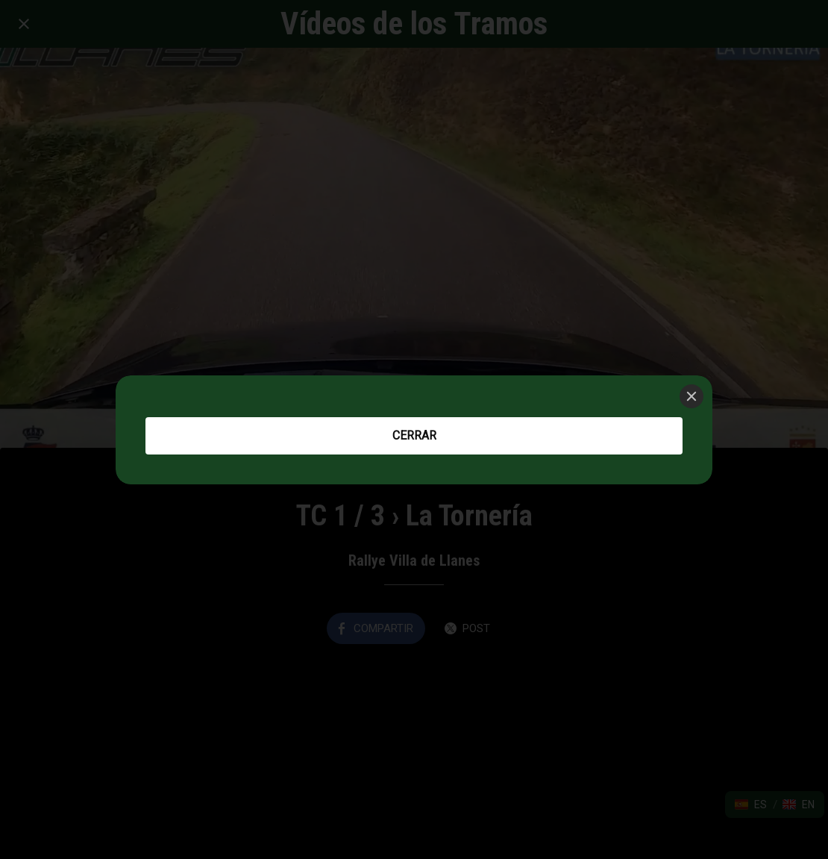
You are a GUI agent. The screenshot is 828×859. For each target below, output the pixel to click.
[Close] (691, 396)
